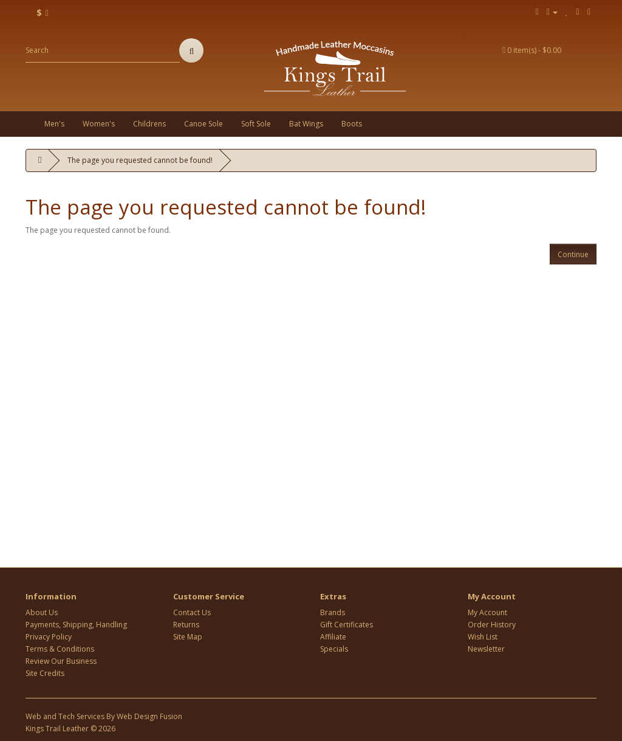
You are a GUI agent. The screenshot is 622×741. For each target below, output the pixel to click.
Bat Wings (306, 124)
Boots (351, 124)
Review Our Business (61, 661)
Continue (573, 254)
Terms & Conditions (60, 649)
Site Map (187, 637)
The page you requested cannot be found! (140, 160)
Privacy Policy (49, 637)
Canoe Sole (203, 124)
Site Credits (45, 673)
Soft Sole (256, 124)
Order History (492, 624)
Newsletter (486, 649)
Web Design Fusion (149, 716)
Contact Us (192, 612)
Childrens (149, 124)
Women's (99, 124)
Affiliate (333, 637)
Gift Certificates (346, 624)
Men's (54, 124)
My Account (487, 612)
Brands (332, 612)
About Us (42, 612)
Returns (186, 624)
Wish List (482, 637)
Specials (334, 649)
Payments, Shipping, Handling (76, 624)
